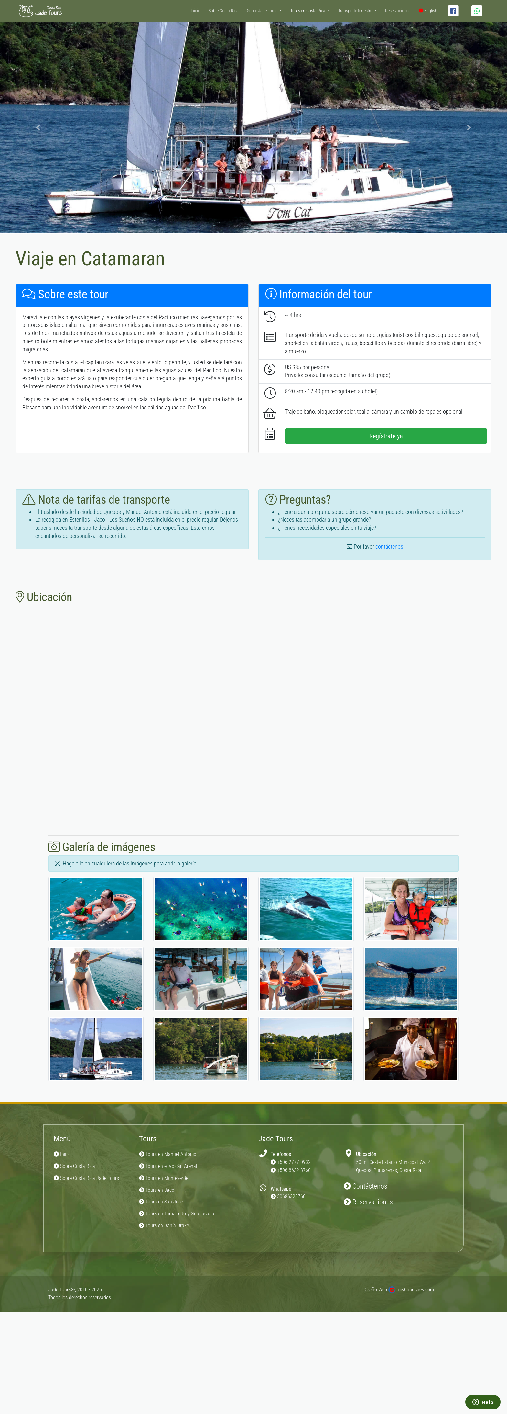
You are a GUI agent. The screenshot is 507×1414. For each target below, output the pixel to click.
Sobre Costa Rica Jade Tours (86, 1178)
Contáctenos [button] (365, 1186)
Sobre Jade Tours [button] (262, 11)
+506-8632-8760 (294, 1170)
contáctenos (389, 546)
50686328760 (291, 1196)
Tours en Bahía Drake (164, 1226)
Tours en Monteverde (163, 1178)
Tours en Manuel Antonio (167, 1154)
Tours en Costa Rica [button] (308, 11)
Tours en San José (161, 1202)
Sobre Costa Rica (224, 11)
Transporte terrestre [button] (355, 11)
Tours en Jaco (156, 1190)
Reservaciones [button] (368, 1202)
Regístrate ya (386, 436)
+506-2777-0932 (294, 1162)
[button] (38, 127)
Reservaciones (397, 11)
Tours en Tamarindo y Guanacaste (177, 1214)
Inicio (195, 11)
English (428, 11)
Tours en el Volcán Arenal (168, 1166)
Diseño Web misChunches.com (398, 1290)
